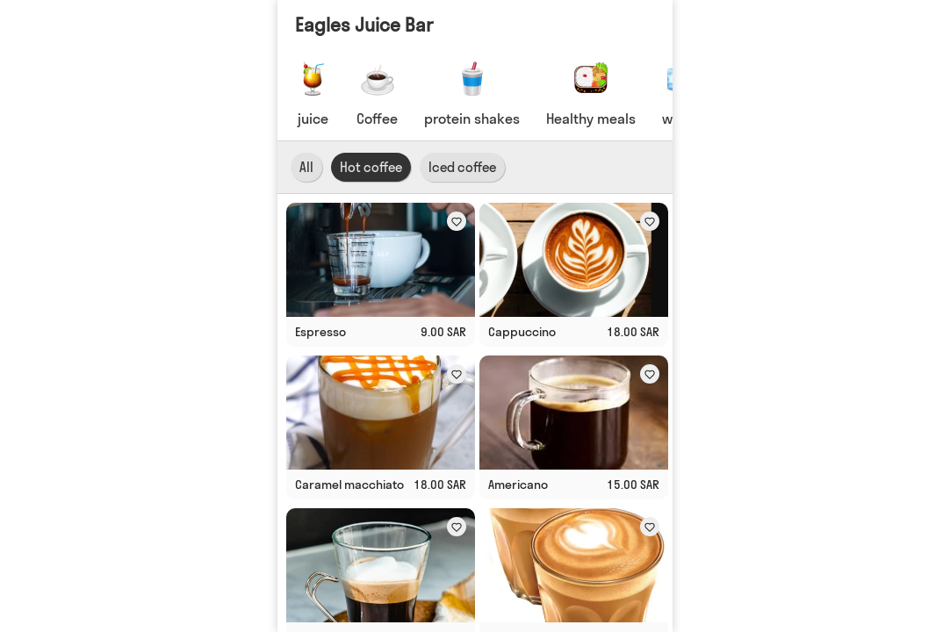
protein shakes (472, 118)
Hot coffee (371, 167)
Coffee (377, 118)
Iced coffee (462, 167)
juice (313, 118)
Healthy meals (591, 118)
